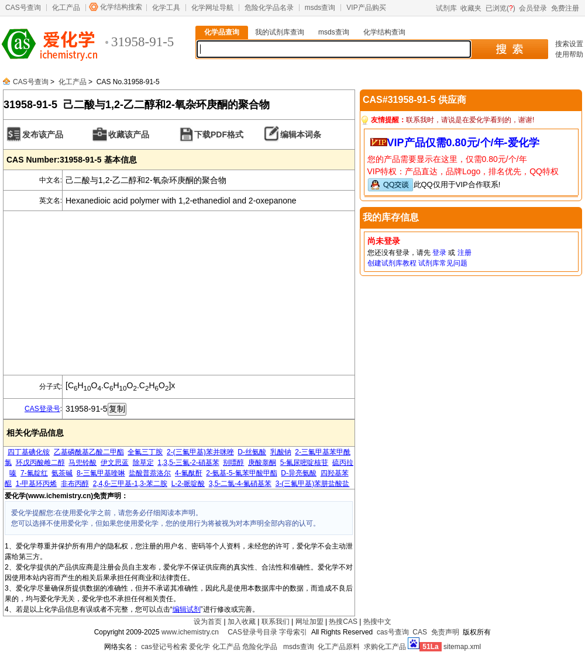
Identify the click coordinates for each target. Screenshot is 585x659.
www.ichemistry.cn (190, 632)
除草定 (143, 462)
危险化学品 (259, 647)
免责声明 (445, 632)
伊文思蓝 (115, 462)
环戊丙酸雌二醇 (40, 462)
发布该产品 (42, 134)
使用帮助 (569, 54)
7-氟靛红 (34, 473)
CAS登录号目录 (252, 632)
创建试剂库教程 (392, 263)
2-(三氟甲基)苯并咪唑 (200, 452)
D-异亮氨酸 (298, 473)
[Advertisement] (179, 293)
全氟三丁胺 (145, 452)
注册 (464, 253)
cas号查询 (393, 632)
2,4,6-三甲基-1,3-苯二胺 (130, 483)
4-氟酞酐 (188, 473)
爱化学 (199, 647)
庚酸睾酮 (262, 462)
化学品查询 (221, 32)
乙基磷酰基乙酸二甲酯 (89, 452)
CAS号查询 (23, 8)
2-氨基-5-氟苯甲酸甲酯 (241, 473)
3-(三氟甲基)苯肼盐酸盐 (313, 483)
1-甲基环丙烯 (36, 483)
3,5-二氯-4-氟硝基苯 (240, 483)
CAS (419, 632)
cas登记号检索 (164, 647)
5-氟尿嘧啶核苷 (304, 462)
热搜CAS (343, 621)
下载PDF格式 (218, 134)
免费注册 (565, 8)
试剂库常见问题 (442, 263)
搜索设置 (569, 44)
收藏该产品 (128, 134)
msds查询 (320, 8)
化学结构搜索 (121, 7)
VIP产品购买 (366, 8)
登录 (439, 253)
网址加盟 (309, 621)
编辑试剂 (187, 609)
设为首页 (208, 621)
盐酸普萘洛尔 (150, 473)
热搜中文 (377, 621)
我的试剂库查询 (279, 32)
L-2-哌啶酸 (188, 483)
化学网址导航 (212, 8)
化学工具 (166, 8)
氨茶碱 (62, 473)
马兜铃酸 (82, 462)
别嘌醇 (233, 462)
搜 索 (509, 49)
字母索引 (293, 632)
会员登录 (533, 8)
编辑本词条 (300, 134)
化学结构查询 (384, 32)
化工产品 (66, 8)
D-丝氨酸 (252, 452)
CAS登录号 (42, 409)
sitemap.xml (462, 647)
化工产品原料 (339, 647)
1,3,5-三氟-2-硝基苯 (188, 462)
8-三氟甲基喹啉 (101, 473)
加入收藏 (242, 621)
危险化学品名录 (269, 8)
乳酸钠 (280, 452)
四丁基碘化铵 (29, 452)
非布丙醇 (75, 483)
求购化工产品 (385, 647)
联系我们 (275, 621)
